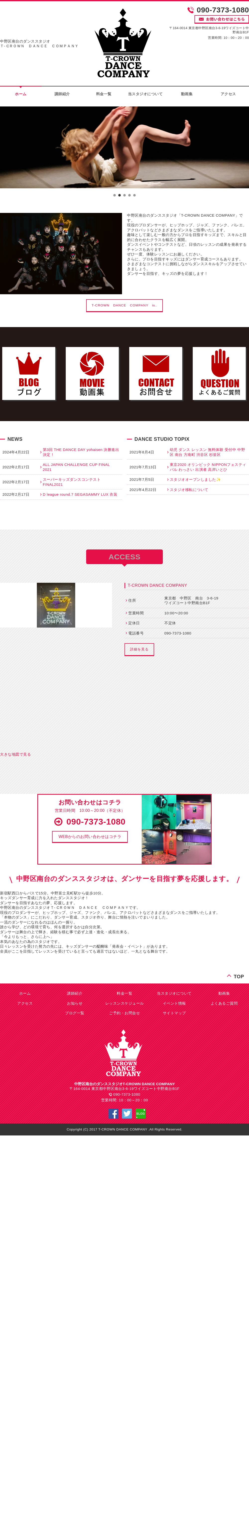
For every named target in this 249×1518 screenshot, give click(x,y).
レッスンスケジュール (124, 1003)
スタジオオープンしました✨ (195, 479)
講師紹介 (62, 94)
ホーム (25, 993)
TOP (239, 976)
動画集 (187, 94)
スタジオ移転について (189, 490)
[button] (90, 837)
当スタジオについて (145, 94)
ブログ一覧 (74, 1013)
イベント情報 (174, 1003)
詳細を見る (139, 649)
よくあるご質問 (224, 1003)
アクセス (25, 1003)
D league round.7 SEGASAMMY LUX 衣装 (80, 494)
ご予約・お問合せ (124, 1013)
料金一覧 (104, 94)
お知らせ (74, 1003)
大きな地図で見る (15, 754)
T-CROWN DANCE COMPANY (157, 585)
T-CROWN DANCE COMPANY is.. (124, 305)
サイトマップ (174, 1013)
